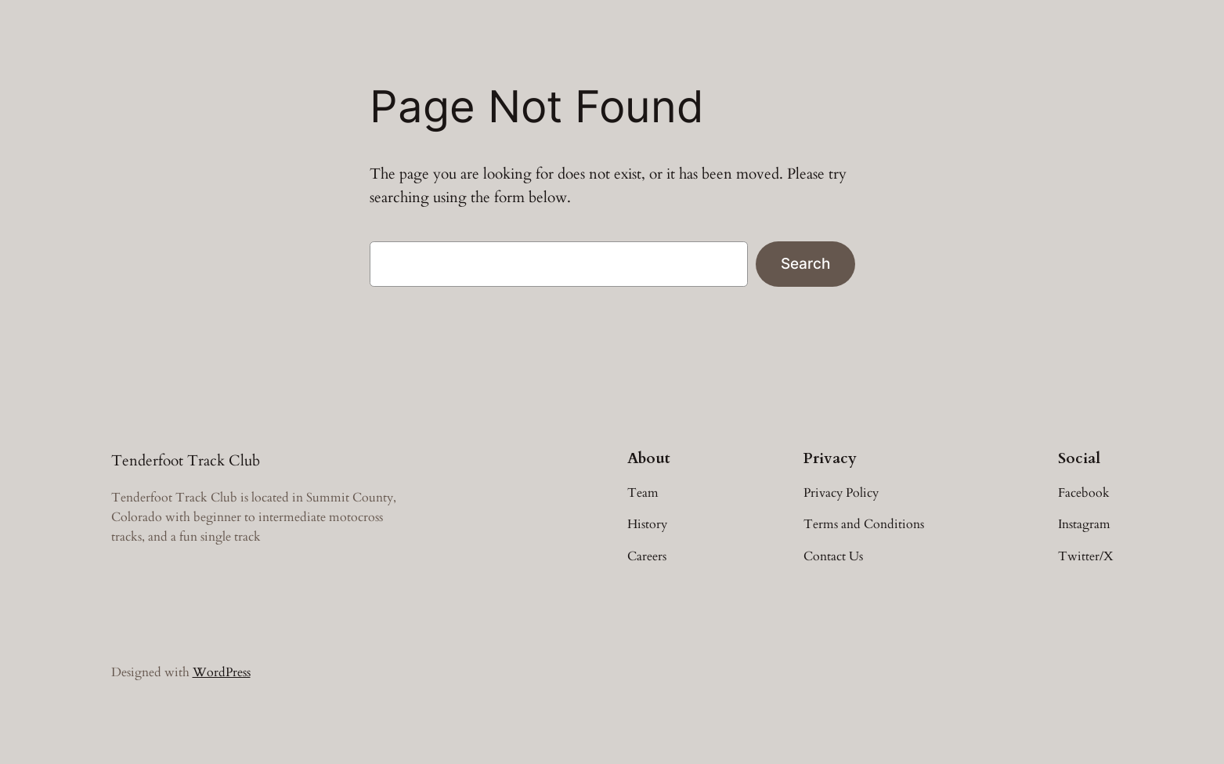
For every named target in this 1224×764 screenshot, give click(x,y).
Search (805, 263)
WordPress (222, 672)
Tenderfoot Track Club (185, 461)
